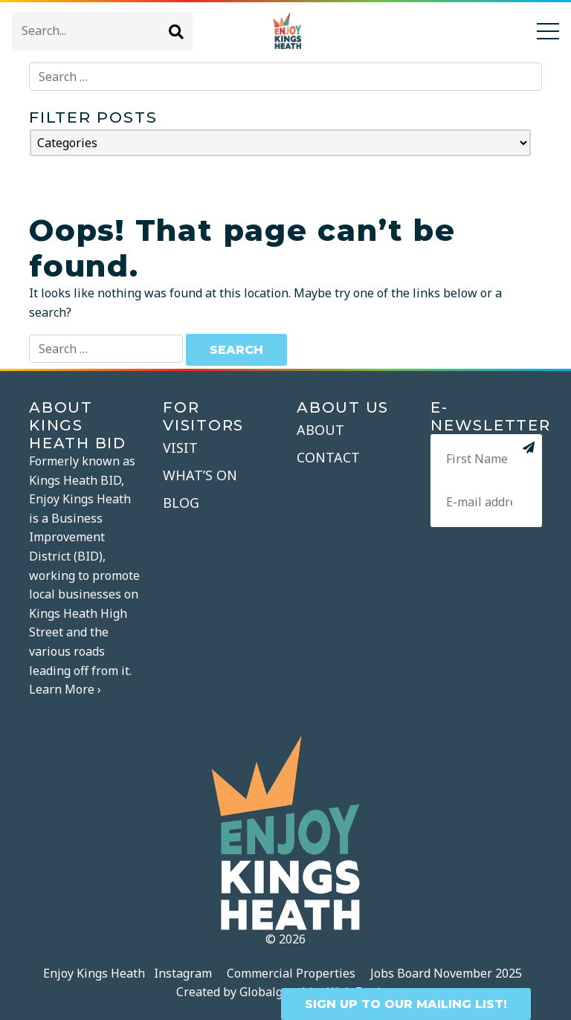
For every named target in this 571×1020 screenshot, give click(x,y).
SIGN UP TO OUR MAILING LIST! (406, 1004)
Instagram (183, 973)
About (320, 430)
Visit (180, 447)
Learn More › (65, 689)
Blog (181, 502)
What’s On (200, 475)
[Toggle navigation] (548, 31)
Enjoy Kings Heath (94, 973)
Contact (328, 457)
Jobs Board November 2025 (446, 973)
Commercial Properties (291, 973)
